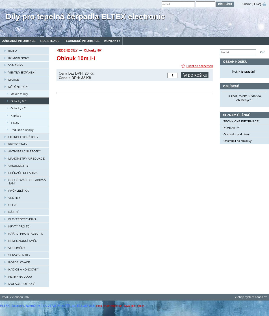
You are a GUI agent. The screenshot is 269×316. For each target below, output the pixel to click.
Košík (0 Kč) (251, 4)
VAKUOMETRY (18, 165)
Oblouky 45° (18, 108)
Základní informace (19, 41)
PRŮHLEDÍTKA (18, 190)
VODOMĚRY (16, 248)
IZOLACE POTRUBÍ (21, 284)
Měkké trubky (19, 94)
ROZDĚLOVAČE (19, 262)
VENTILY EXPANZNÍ (21, 72)
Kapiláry (16, 115)
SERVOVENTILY (19, 255)
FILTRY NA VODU (20, 276)
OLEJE (12, 205)
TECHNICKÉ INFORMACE (82, 41)
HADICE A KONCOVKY (23, 269)
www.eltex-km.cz (134, 305)
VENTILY (14, 197)
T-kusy (15, 122)
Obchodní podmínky (236, 134)
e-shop (239, 297)
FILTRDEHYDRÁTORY (23, 137)
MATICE (13, 79)
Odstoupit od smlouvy (237, 141)
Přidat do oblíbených (199, 66)
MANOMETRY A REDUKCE (26, 158)
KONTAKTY (112, 41)
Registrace (49, 41)
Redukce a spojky (22, 130)
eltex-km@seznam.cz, (110, 305)
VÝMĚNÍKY (15, 65)
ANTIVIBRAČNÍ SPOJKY (24, 151)
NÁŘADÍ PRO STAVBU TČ (25, 233)
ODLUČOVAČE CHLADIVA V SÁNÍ (27, 181)
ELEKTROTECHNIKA (22, 219)
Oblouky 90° (18, 101)
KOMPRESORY (18, 58)
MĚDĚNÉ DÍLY (18, 87)
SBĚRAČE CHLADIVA (22, 173)
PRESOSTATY (17, 144)
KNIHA (12, 51)
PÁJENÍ (13, 212)
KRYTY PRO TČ (19, 226)
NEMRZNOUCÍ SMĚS (22, 240)
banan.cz (261, 297)
